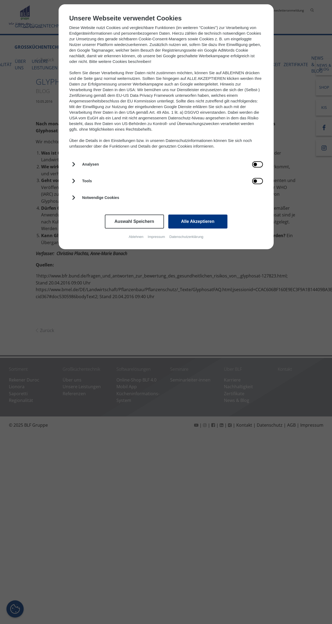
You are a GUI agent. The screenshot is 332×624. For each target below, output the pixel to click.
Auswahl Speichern (134, 221)
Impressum (156, 236)
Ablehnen (136, 236)
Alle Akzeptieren (198, 221)
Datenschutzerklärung (186, 236)
